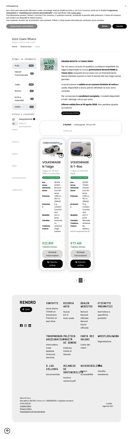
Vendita (101, 371)
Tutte (24, 84)
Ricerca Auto (26, 46)
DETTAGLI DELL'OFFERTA (70, 113)
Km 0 (65, 314)
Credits (109, 403)
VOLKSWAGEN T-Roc (79, 164)
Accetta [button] (119, 26)
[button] (62, 155)
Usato (24, 106)
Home (14, 46)
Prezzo (15, 154)
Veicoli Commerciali (24, 73)
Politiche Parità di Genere (67, 351)
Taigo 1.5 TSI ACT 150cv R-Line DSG (51, 172)
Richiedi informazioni (52, 254)
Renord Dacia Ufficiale (85, 324)
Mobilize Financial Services (50, 354)
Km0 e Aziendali (24, 99)
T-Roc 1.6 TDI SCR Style (79, 172)
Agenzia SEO (108, 406)
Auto (24, 65)
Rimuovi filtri (91, 125)
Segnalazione (104, 341)
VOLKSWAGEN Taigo (51, 164)
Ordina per (67, 131)
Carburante (17, 190)
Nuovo (24, 90)
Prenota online (52, 264)
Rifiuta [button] (104, 26)
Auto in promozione (25, 123)
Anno (14, 166)
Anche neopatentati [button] (80, 231)
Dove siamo (52, 308)
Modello (15, 142)
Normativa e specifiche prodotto (104, 315)
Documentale (53, 374)
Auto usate (68, 318)
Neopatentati (27, 119)
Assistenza (103, 374)
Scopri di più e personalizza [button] (21, 26)
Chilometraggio (19, 178)
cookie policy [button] (76, 13)
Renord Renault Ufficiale (85, 315)
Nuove (66, 311)
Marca (15, 130)
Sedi (26, 309)
